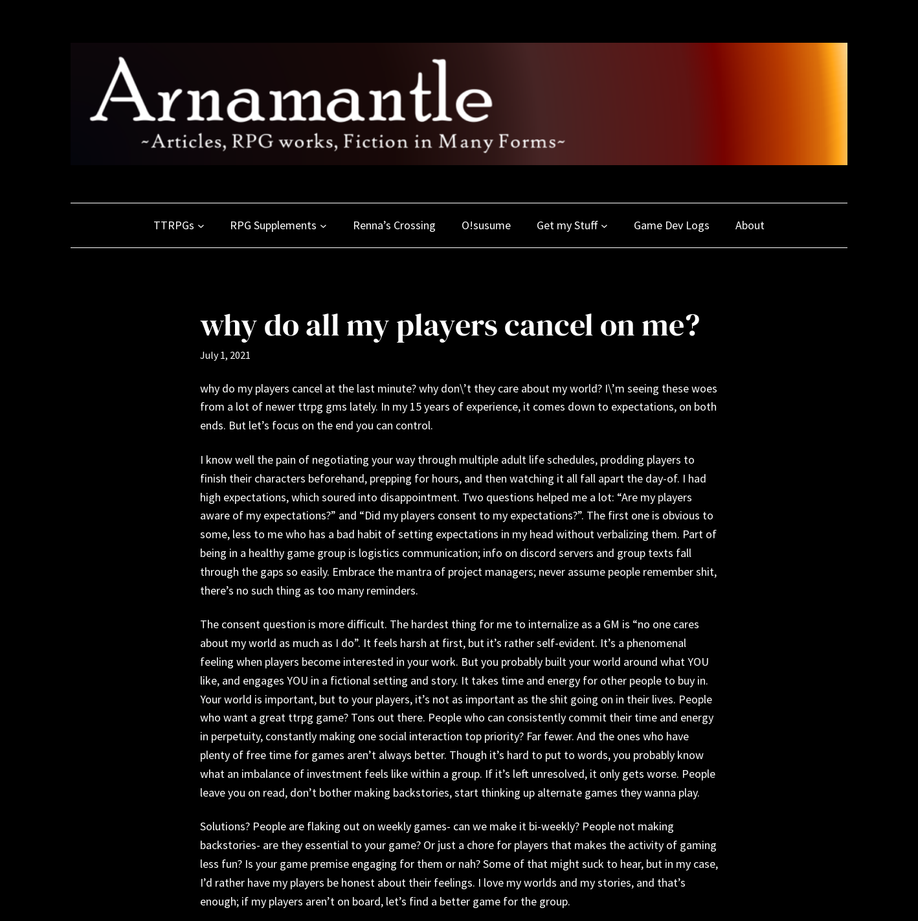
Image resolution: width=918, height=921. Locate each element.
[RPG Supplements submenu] (323, 225)
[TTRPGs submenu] (201, 225)
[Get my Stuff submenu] (604, 225)
